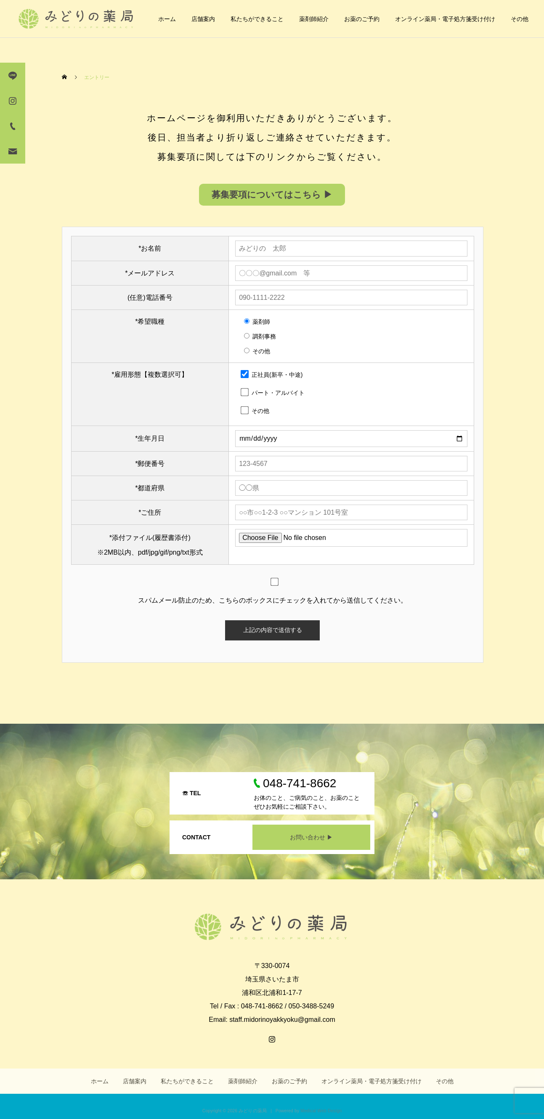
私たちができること (257, 19)
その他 (519, 19)
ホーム (167, 19)
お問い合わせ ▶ (311, 837)
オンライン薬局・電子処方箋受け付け (445, 19)
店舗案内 (203, 19)
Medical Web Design (321, 1110)
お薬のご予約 (361, 19)
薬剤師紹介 (314, 19)
